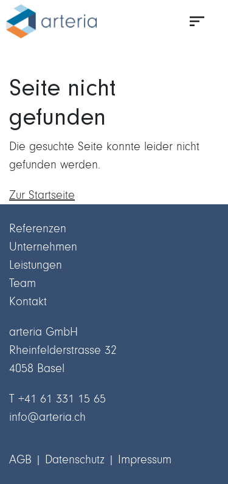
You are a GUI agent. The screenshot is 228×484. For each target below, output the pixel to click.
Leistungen (35, 265)
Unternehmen (43, 247)
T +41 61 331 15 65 (57, 399)
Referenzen (37, 228)
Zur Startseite (42, 195)
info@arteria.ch (47, 417)
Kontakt (28, 301)
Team (22, 283)
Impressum (144, 459)
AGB (20, 459)
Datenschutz (75, 459)
